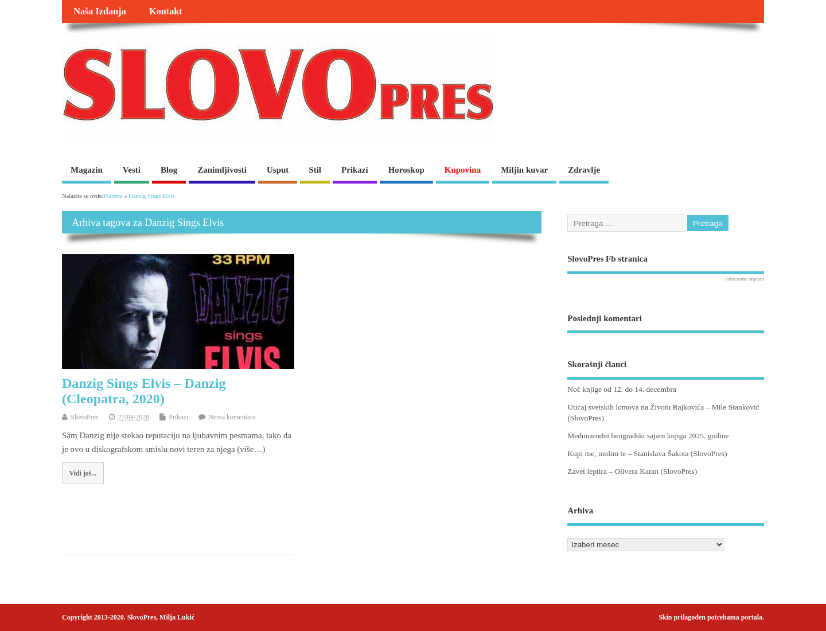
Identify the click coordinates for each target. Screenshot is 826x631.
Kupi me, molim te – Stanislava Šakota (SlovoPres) (647, 453)
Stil (315, 169)
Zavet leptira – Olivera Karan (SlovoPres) (632, 471)
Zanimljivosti (222, 169)
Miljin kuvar (524, 169)
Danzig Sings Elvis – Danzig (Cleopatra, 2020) (143, 391)
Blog (169, 169)
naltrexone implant (744, 279)
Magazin (87, 169)
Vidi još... (82, 473)
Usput (278, 169)
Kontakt (165, 11)
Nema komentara (231, 417)
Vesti (132, 169)
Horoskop (406, 169)
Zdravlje (584, 169)
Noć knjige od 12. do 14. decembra (621, 389)
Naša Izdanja (99, 11)
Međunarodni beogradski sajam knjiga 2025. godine (647, 435)
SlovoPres (85, 417)
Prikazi (354, 169)
